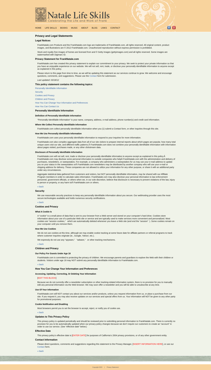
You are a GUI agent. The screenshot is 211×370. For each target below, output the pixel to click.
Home (38, 28)
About (84, 28)
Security (39, 92)
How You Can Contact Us (47, 106)
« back (40, 186)
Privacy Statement (113, 367)
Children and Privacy (45, 99)
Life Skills (51, 28)
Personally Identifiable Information (51, 88)
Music (74, 28)
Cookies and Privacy (44, 95)
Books (64, 28)
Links (104, 28)
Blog (94, 28)
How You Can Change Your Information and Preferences (61, 103)
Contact (115, 28)
